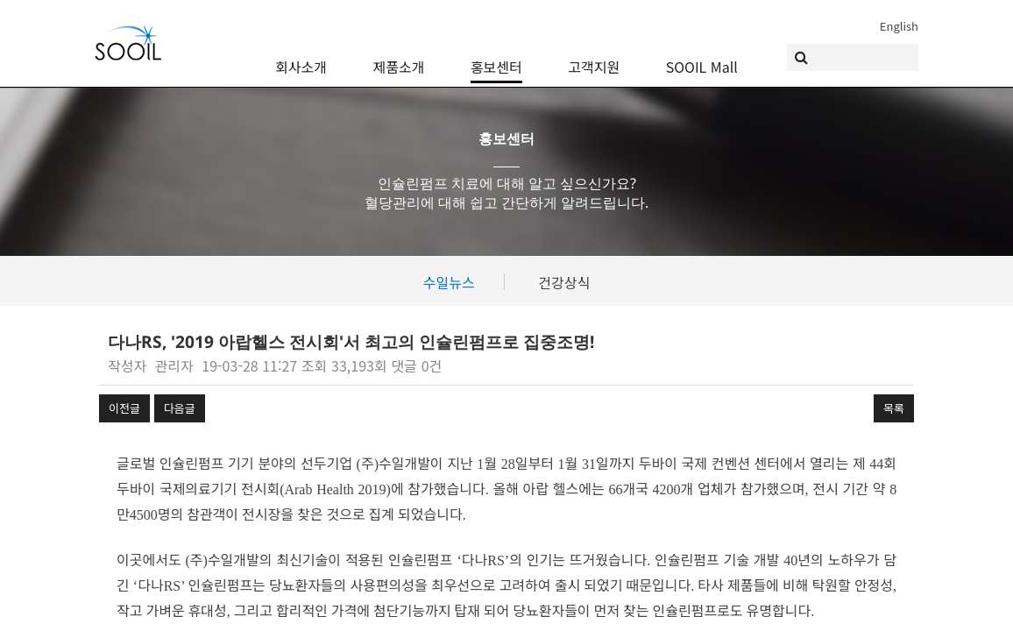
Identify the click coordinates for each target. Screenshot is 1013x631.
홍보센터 (496, 54)
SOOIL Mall (702, 54)
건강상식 (564, 282)
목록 (893, 408)
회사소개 (301, 54)
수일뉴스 (449, 282)
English (899, 26)
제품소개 (399, 54)
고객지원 (594, 54)
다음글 (179, 408)
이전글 (124, 408)
